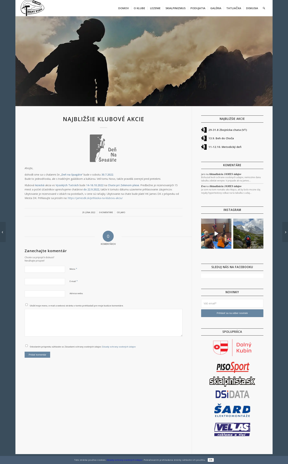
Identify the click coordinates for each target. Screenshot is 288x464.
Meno (73, 268)
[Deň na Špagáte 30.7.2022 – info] (285, 232)
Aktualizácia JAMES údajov (225, 174)
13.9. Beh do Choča (221, 138)
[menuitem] (123, 8)
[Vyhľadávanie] (263, 8)
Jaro (122, 212)
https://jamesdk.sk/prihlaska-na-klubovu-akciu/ (95, 198)
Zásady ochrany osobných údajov (119, 346)
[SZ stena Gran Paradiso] (3, 232)
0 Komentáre (106, 212)
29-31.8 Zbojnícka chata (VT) (227, 130)
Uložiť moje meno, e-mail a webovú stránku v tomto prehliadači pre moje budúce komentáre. (77, 305)
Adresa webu (76, 293)
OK (210, 459)
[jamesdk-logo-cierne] (32, 8)
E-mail (74, 281)
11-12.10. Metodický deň (225, 147)
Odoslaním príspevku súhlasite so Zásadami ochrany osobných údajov (83, 346)
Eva (203, 186)
